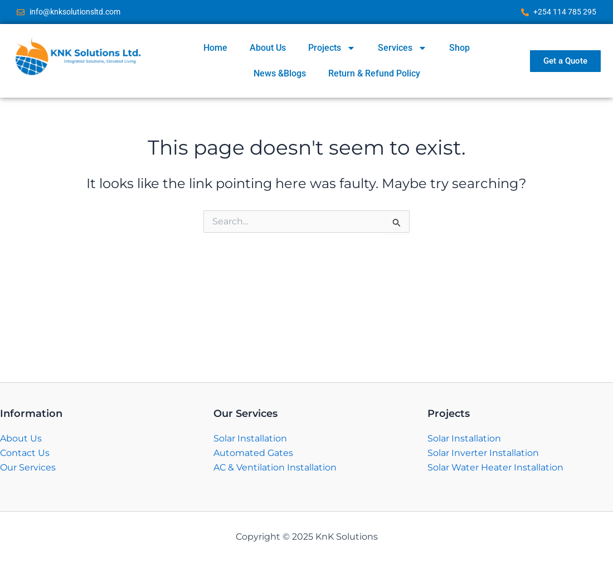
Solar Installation (250, 438)
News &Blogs (280, 73)
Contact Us (25, 453)
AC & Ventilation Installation (275, 467)
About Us (268, 47)
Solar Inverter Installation (483, 453)
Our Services (28, 467)
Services (402, 48)
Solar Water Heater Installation (495, 467)
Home (215, 47)
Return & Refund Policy (374, 73)
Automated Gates (253, 453)
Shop (459, 47)
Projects (332, 48)
